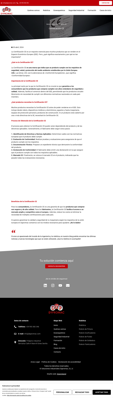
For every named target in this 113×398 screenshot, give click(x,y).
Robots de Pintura (86, 329)
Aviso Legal (35, 362)
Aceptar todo (101, 392)
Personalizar (62, 392)
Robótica (46, 10)
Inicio (48, 24)
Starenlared (61, 374)
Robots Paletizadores (87, 344)
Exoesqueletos (59, 10)
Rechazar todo (82, 392)
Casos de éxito (105, 10)
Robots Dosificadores (87, 333)
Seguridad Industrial (76, 10)
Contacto (57, 352)
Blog (53, 24)
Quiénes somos (33, 10)
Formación (92, 10)
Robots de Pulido (85, 337)
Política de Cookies (48, 362)
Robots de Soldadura (87, 341)
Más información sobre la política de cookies (19, 395)
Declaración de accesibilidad (69, 362)
